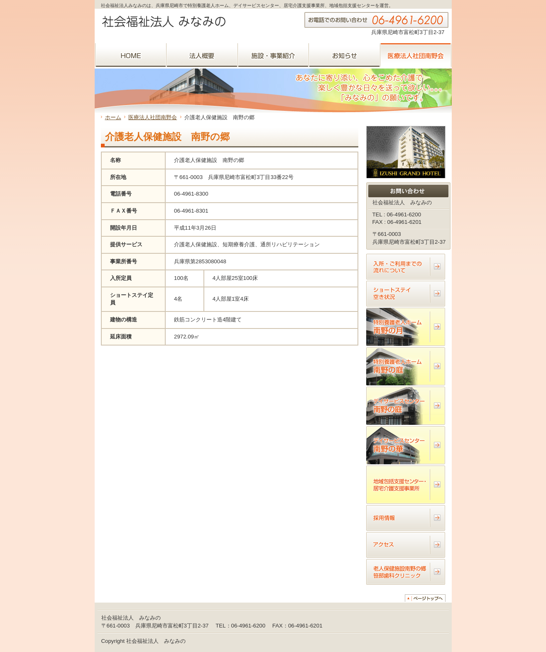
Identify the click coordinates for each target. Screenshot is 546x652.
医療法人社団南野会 (152, 117)
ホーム (113, 117)
